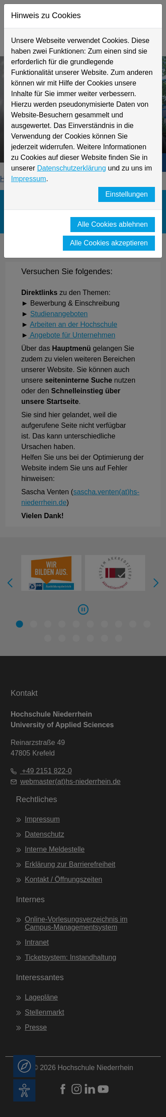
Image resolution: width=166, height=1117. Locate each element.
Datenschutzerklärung (71, 168)
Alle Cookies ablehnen (112, 224)
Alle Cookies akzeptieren (109, 243)
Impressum (28, 178)
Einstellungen (126, 194)
